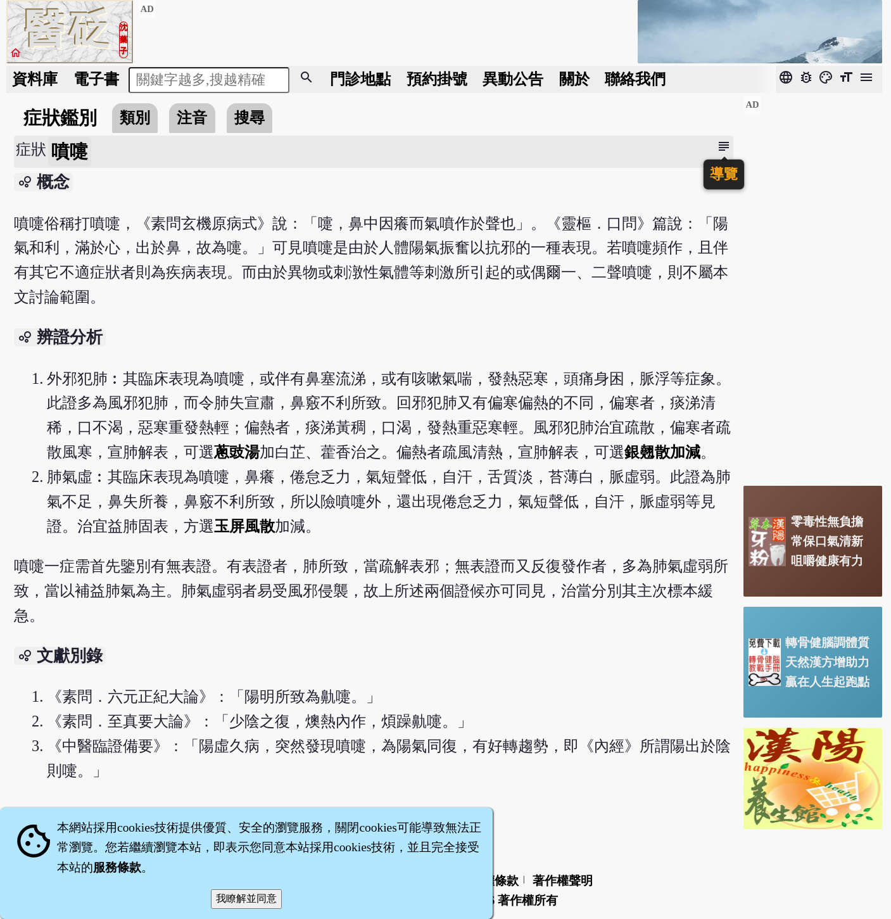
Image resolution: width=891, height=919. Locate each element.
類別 (135, 117)
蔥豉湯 (237, 451)
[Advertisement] (812, 286)
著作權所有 (528, 900)
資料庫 (35, 78)
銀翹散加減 (662, 451)
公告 (513, 78)
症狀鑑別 (60, 118)
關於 (574, 78)
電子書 (96, 78)
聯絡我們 (635, 78)
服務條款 (117, 867)
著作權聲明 (563, 880)
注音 (192, 117)
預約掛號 (437, 78)
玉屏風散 (244, 526)
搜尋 (249, 117)
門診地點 (360, 78)
